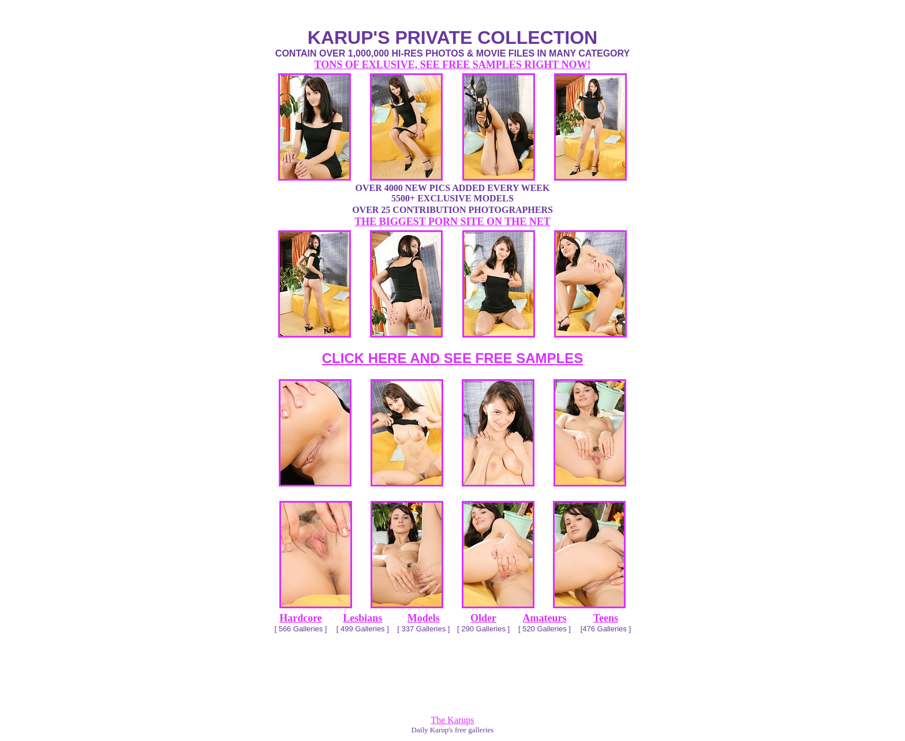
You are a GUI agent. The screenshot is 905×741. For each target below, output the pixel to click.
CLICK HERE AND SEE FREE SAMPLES (453, 358)
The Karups (452, 720)
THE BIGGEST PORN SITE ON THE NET (452, 221)
